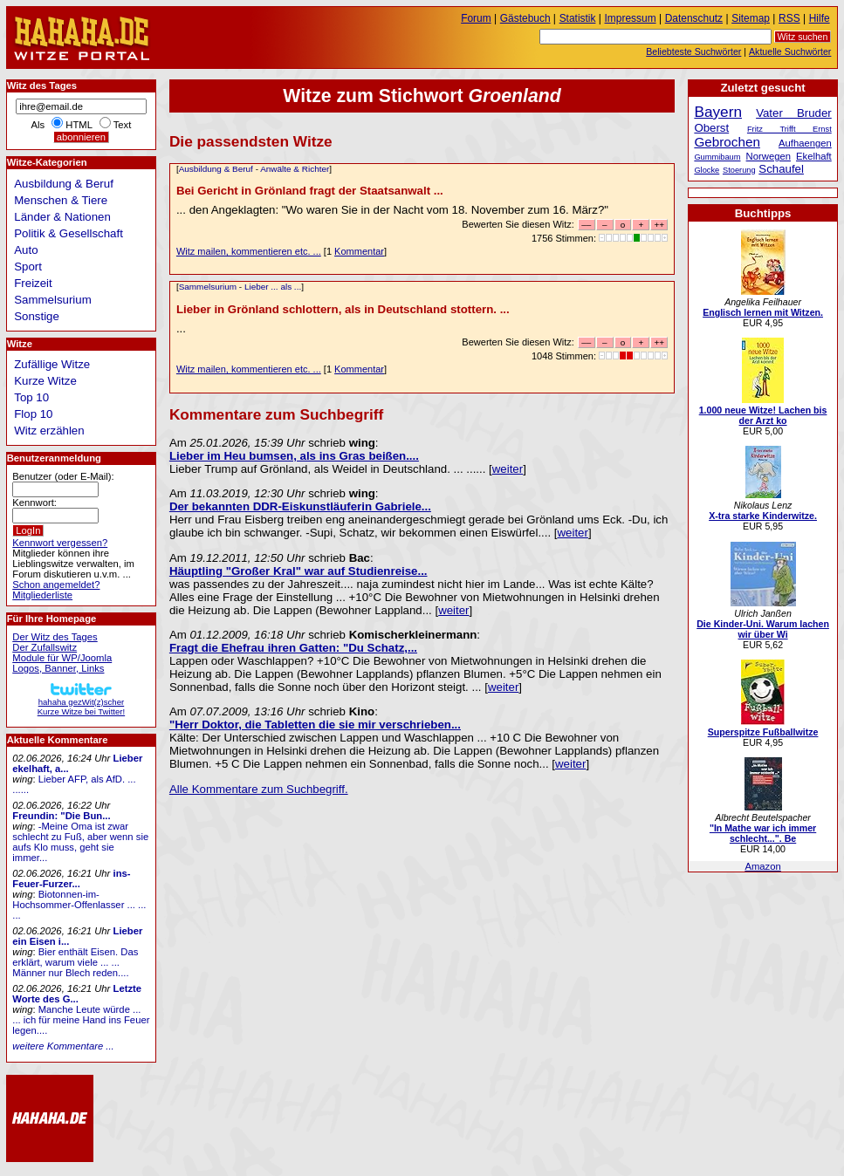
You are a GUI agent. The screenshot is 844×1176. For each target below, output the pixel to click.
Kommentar (359, 251)
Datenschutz (694, 18)
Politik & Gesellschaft (68, 233)
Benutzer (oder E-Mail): (62, 476)
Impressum (630, 18)
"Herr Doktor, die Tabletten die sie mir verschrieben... (315, 724)
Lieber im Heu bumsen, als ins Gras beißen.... (294, 455)
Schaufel (781, 168)
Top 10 (31, 397)
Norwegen (768, 156)
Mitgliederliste (42, 595)
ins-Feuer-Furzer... (71, 878)
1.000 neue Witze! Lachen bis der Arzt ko (763, 415)
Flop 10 (33, 413)
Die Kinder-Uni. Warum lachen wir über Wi (762, 629)
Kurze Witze (45, 380)
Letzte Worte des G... (76, 993)
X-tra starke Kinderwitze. (763, 515)
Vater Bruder (794, 113)
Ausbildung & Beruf (216, 169)
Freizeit (33, 283)
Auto (26, 249)
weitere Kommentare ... (62, 1046)
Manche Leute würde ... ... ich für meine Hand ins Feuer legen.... (80, 1020)
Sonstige (36, 316)
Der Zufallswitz (44, 647)
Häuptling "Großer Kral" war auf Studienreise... (298, 571)
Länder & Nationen (62, 216)
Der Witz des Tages (54, 637)
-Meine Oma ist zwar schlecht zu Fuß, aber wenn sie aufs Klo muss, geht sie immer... (80, 842)
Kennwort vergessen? (59, 542)
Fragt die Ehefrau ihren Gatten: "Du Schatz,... (293, 647)
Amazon (762, 866)
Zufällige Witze (52, 364)
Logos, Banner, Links (58, 668)
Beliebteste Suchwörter (693, 51)
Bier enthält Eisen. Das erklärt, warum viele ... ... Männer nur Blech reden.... (75, 962)
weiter (507, 468)
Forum (476, 18)
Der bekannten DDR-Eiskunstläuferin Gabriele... (300, 506)
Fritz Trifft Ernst (789, 129)
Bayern (718, 111)
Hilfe (819, 18)
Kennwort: (34, 502)
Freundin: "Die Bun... (61, 815)
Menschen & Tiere (60, 200)
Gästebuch (525, 18)
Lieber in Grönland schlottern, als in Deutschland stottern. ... (343, 309)
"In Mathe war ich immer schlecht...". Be (763, 833)
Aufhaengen (805, 143)
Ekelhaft (814, 156)
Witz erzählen (49, 430)
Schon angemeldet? (55, 584)
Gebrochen (727, 141)
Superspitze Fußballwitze (763, 732)
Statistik (577, 18)
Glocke (706, 170)
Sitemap (750, 18)
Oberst (711, 127)
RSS (789, 18)
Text (122, 125)
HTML (78, 125)
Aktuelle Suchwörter (790, 51)
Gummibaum (717, 157)
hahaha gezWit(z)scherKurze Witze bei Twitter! (81, 701)
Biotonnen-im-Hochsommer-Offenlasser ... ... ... (79, 904)
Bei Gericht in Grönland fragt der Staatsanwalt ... (309, 190)
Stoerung (739, 170)
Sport (28, 266)
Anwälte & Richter (294, 169)
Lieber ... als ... (272, 286)
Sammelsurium (208, 286)
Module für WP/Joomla (62, 658)
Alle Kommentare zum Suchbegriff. (258, 789)
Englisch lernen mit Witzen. (763, 312)
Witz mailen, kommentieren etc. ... (248, 251)
